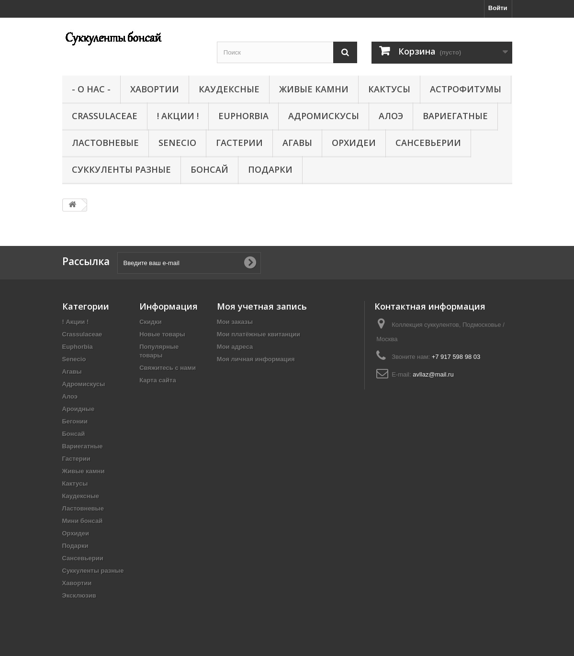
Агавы (297, 142)
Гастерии (239, 142)
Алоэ (391, 116)
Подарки (270, 169)
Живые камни (314, 89)
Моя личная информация (256, 359)
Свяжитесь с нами (167, 367)
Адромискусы (323, 116)
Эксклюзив (79, 595)
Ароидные (78, 408)
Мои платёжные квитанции (258, 334)
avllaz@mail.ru (433, 374)
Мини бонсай (82, 520)
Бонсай (209, 169)
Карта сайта (157, 380)
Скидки (150, 321)
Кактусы (389, 89)
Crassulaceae (104, 116)
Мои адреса (235, 346)
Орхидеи (354, 142)
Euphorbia (243, 116)
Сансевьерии (428, 142)
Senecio (177, 142)
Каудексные (229, 89)
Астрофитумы (465, 89)
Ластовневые (105, 142)
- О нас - (91, 89)
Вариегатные (455, 116)
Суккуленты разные (121, 169)
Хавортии (154, 89)
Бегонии (75, 421)
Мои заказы (235, 321)
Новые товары (162, 334)
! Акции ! (178, 116)
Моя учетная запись (262, 306)
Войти (497, 7)
